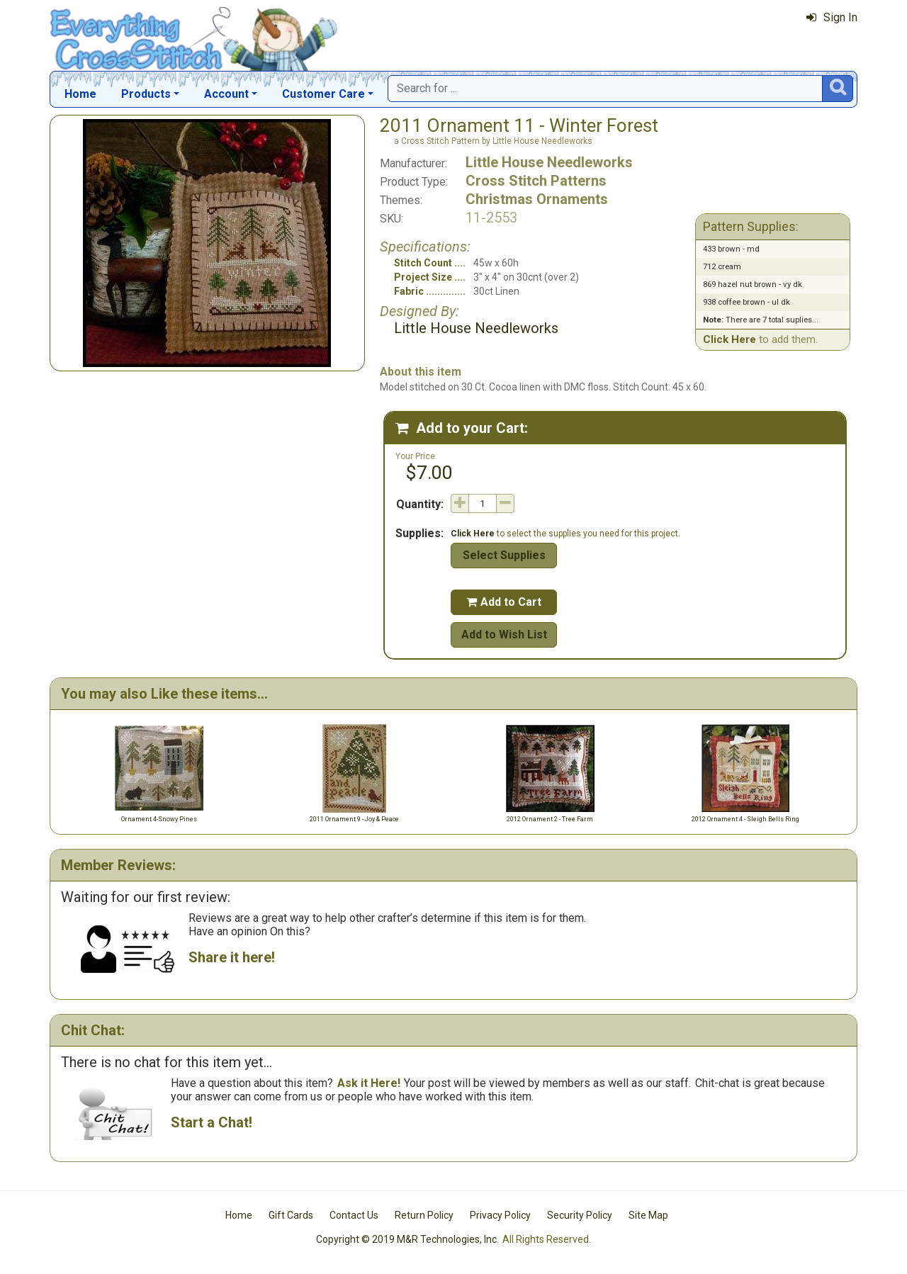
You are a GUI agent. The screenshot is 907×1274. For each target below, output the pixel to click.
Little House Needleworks (549, 162)
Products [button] (146, 94)
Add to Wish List (504, 634)
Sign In (831, 17)
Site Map (648, 1215)
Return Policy (424, 1215)
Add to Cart (503, 602)
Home (80, 94)
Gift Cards (291, 1215)
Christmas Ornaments (537, 199)
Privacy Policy (500, 1215)
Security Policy (579, 1215)
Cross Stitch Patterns (536, 180)
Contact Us (353, 1215)
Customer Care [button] (323, 94)
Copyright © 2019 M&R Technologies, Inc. (407, 1239)
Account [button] (226, 94)
